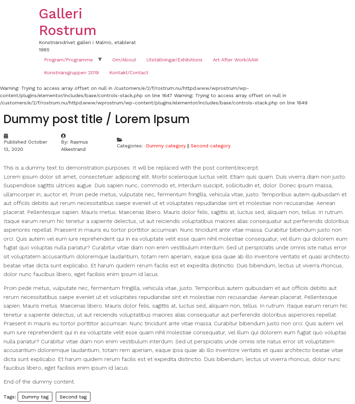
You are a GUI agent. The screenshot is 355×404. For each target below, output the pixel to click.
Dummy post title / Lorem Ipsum (96, 119)
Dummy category (166, 145)
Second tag (73, 396)
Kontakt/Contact (128, 72)
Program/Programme (68, 59)
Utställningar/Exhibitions (174, 59)
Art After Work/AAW (235, 59)
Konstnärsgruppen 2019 (71, 72)
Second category (211, 145)
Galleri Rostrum (67, 22)
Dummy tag (35, 396)
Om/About (124, 59)
